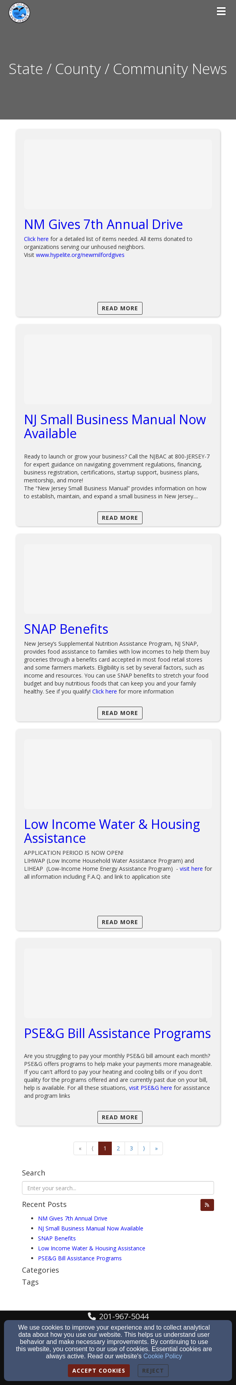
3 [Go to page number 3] (131, 1148)
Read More (120, 308)
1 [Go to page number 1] (105, 1148)
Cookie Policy (162, 1356)
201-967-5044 (124, 1316)
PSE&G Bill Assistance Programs (117, 1033)
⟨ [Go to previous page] (92, 1148)
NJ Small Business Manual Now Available (115, 426)
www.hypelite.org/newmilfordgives (80, 255)
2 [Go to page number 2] (118, 1148)
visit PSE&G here (150, 1087)
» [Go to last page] (156, 1148)
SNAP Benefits (66, 628)
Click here (36, 239)
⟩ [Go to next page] (144, 1148)
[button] (207, 1205)
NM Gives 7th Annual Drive (103, 224)
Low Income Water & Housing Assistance (112, 830)
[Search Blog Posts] (118, 1188)
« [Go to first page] (80, 1148)
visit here (191, 868)
